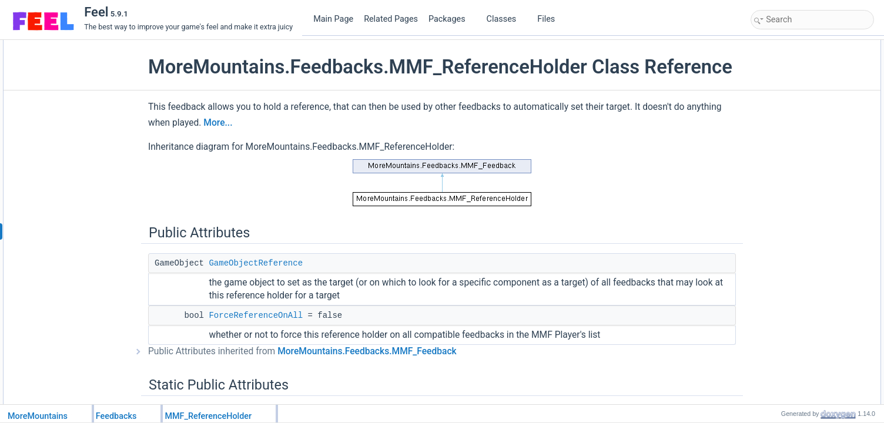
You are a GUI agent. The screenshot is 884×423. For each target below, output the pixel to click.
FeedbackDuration (792, 163)
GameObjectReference (264, 285)
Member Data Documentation (800, 253)
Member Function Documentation (806, 214)
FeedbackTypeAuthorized (803, 98)
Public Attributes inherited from (310, 373)
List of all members (783, 344)
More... (263, 145)
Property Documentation (792, 305)
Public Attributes (779, 46)
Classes (506, 19)
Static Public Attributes (789, 85)
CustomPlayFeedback (798, 137)
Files (550, 19)
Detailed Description (785, 201)
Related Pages (391, 19)
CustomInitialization (794, 124)
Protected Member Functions (799, 111)
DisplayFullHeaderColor (801, 176)
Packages (451, 19)
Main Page (333, 19)
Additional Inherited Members (800, 188)
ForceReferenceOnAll (264, 338)
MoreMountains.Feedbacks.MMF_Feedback (375, 373)
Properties (770, 150)
